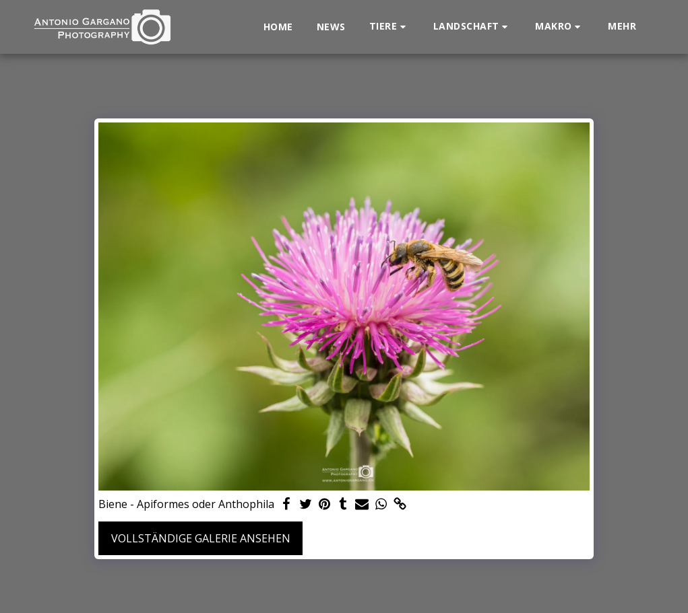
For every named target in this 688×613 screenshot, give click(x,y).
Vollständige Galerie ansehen (200, 538)
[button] (389, 26)
